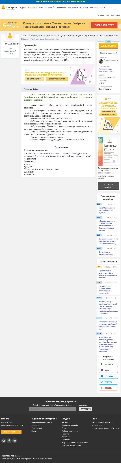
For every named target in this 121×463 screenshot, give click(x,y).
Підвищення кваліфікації (67, 8)
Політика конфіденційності (42, 459)
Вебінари (35, 425)
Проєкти (65, 434)
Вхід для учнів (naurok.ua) (102, 422)
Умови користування (24, 459)
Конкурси (84, 8)
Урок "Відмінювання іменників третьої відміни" (107, 210)
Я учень (101, 15)
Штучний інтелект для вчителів (75, 443)
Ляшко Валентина (111, 60)
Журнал (23, 8)
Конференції (36, 428)
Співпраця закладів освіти (12, 425)
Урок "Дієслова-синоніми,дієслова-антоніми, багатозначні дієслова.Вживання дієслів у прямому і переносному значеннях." (108, 344)
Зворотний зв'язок (11, 432)
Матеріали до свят (99, 425)
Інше (102, 8)
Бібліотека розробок (70, 425)
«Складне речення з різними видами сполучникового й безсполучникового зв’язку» (107, 225)
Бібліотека (32, 8)
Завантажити (108, 46)
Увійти (10, 53)
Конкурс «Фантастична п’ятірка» (105, 428)
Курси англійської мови (71, 445)
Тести (40, 8)
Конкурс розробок (54, 23)
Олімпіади (66, 440)
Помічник (49, 7)
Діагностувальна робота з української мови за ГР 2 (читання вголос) (108, 241)
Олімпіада (93, 8)
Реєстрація (115, 15)
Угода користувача (8, 459)
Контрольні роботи (106, 71)
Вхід (107, 15)
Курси (33, 431)
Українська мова (105, 69)
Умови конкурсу (104, 25)
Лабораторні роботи (70, 431)
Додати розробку (108, 185)
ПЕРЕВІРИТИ (86, 409)
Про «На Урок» (7, 422)
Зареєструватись (11, 44)
